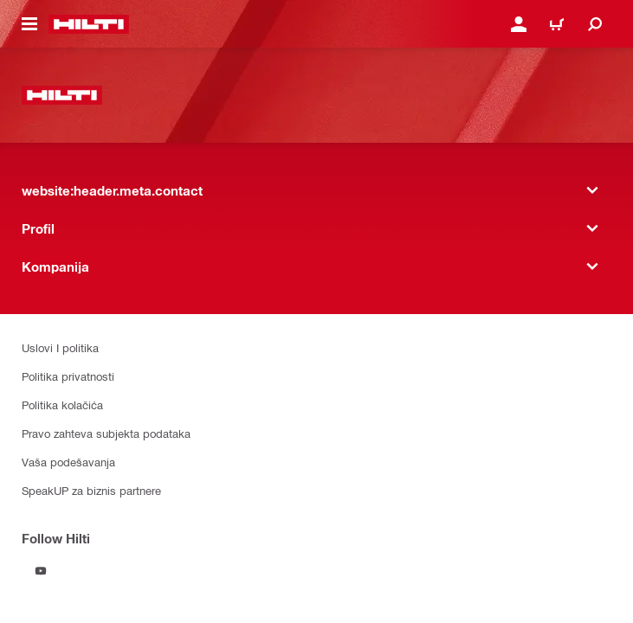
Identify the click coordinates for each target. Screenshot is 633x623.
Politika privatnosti (68, 375)
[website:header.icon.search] (595, 24)
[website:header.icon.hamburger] (29, 24)
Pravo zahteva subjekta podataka (106, 433)
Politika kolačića (62, 404)
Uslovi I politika (60, 347)
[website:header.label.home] (88, 24)
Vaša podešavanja (68, 461)
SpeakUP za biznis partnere (91, 490)
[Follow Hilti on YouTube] (41, 571)
